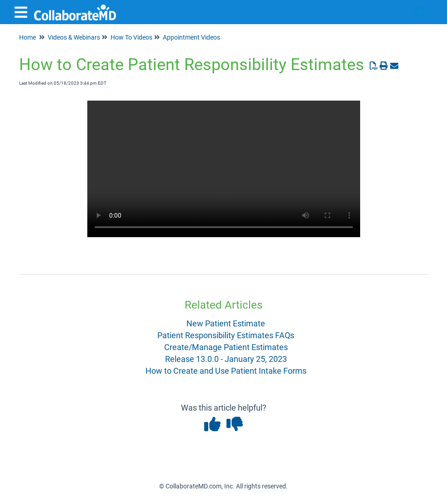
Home (27, 37)
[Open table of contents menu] (22, 11)
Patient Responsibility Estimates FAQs (225, 335)
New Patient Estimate (225, 323)
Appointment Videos (191, 37)
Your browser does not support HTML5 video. (223, 169)
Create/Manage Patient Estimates (226, 347)
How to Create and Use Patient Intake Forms (226, 371)
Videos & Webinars (74, 37)
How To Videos (131, 37)
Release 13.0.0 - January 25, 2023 (226, 359)
